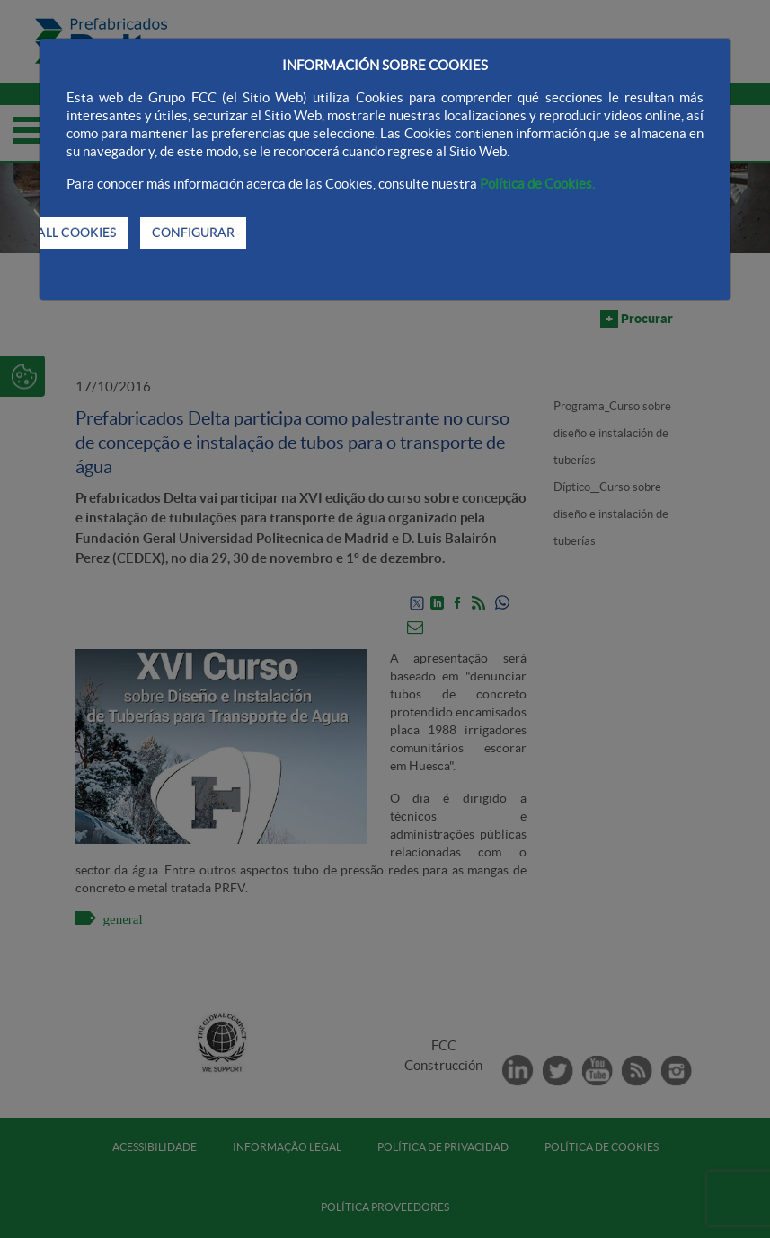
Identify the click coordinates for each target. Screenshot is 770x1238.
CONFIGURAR (193, 232)
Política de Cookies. (537, 183)
